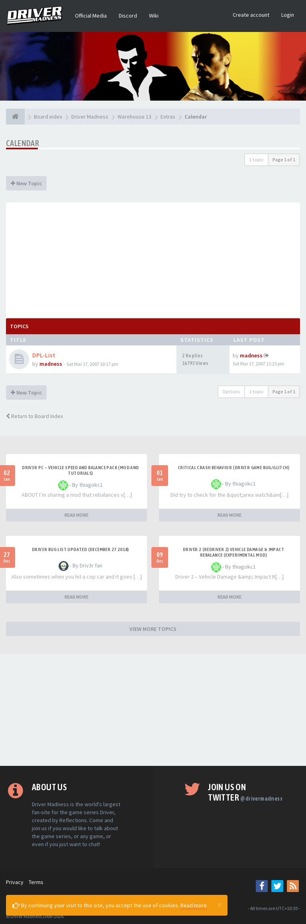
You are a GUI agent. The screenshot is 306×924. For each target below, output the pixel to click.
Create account (251, 14)
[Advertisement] (153, 258)
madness (50, 363)
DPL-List (43, 355)
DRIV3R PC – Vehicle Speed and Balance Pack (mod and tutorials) (80, 470)
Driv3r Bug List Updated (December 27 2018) (80, 549)
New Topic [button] (26, 183)
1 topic (256, 160)
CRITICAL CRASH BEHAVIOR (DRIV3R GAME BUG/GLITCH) (233, 467)
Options (231, 392)
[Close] (220, 904)
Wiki (154, 15)
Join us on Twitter (245, 792)
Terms (36, 882)
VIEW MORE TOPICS (153, 629)
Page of (284, 160)
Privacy (15, 882)
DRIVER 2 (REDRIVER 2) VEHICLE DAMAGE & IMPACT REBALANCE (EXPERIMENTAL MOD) (233, 552)
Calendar (22, 143)
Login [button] (287, 14)
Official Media (91, 15)
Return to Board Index (34, 416)
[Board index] (15, 117)
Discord (128, 15)
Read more (193, 905)
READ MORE (76, 515)
